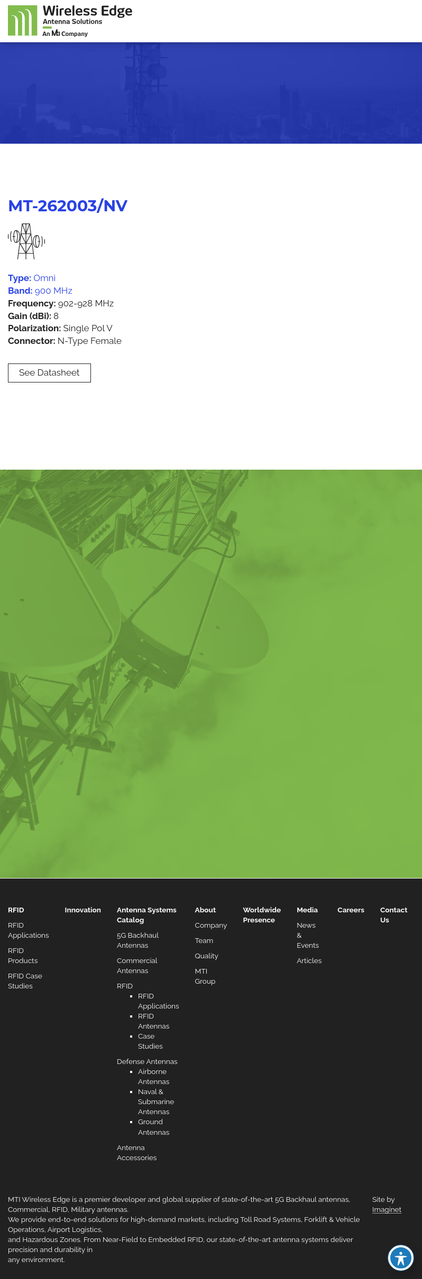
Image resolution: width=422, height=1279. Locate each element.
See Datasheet (49, 372)
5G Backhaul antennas (311, 1199)
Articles (309, 960)
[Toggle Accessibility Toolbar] (401, 1258)
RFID (16, 909)
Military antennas (99, 1209)
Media (307, 909)
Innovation (83, 909)
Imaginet (386, 1209)
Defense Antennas (147, 1061)
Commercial (28, 1209)
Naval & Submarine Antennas (156, 1101)
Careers (350, 909)
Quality (206, 955)
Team (204, 940)
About (205, 909)
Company (211, 925)
